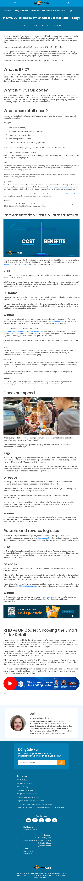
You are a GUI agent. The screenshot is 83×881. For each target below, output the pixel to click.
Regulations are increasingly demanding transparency (23, 331)
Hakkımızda (28, 851)
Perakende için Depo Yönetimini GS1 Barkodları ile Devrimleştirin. (40, 808)
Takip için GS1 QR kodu (25, 790)
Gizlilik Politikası (44, 843)
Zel (35, 26)
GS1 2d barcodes (70, 194)
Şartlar (47, 835)
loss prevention (45, 538)
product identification (61, 187)
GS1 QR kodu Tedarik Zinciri (27, 794)
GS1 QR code (57, 321)
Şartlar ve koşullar (43, 838)
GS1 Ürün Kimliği (22, 787)
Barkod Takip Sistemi (24, 783)
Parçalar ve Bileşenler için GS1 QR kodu (31, 801)
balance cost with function (14, 264)
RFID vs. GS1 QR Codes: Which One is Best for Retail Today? (47, 10)
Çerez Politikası (44, 845)
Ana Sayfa (7, 10)
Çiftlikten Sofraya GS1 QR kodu (28, 797)
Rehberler (28, 827)
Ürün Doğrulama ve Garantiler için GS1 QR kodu (34, 804)
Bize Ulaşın (27, 854)
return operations (48, 597)
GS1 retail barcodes (27, 586)
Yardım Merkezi (30, 829)
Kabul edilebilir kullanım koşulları (37, 840)
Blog (17, 10)
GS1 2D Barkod (22, 780)
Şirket (26, 848)
